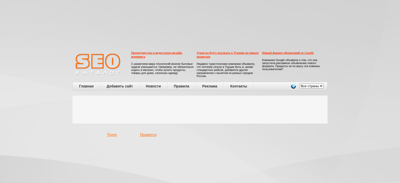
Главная (86, 86)
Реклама (209, 86)
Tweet (112, 134)
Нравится (148, 134)
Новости (153, 86)
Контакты (238, 86)
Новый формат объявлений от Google (288, 53)
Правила (181, 86)
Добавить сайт (120, 86)
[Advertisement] (200, 109)
